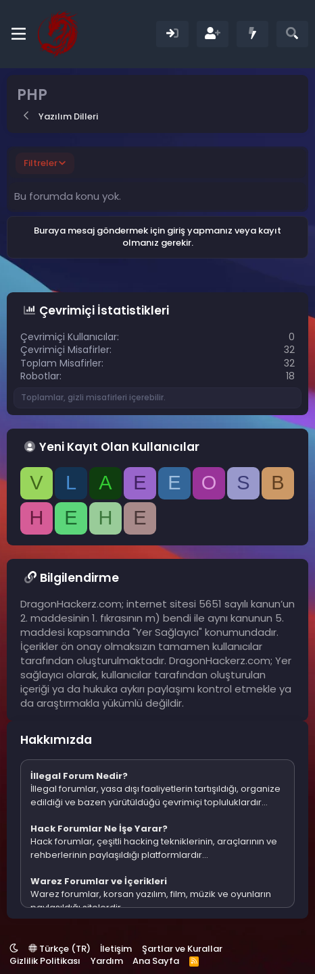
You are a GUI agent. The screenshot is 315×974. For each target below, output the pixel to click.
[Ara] (292, 34)
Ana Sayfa (155, 960)
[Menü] (18, 33)
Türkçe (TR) (59, 948)
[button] (14, 948)
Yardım (107, 960)
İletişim (116, 948)
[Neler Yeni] (252, 34)
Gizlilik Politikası (44, 960)
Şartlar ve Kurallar (182, 948)
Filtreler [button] (40, 163)
